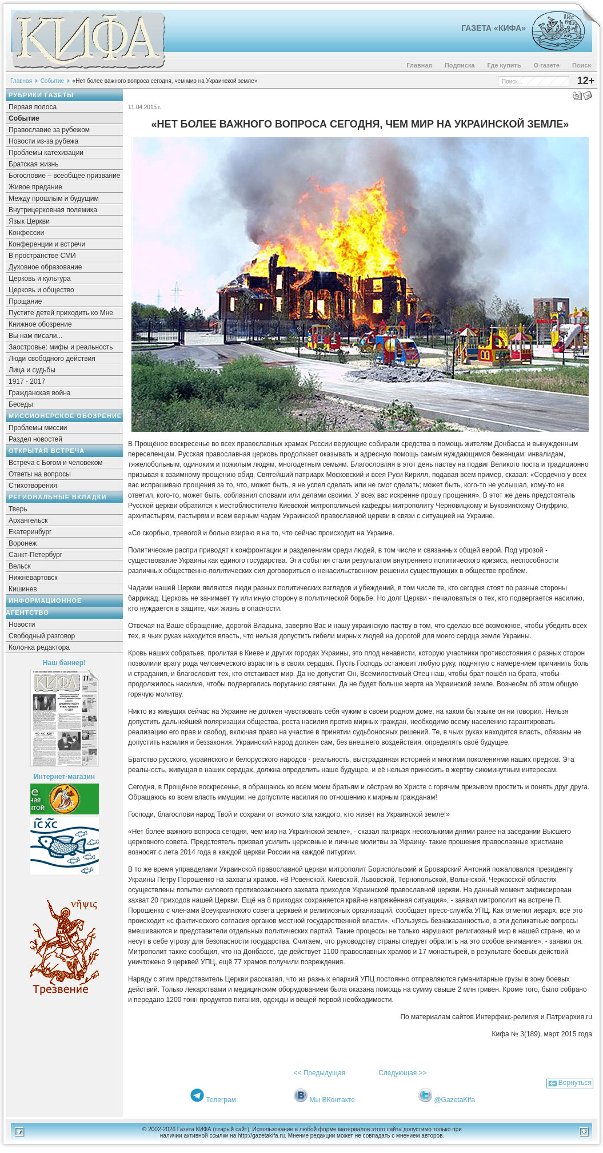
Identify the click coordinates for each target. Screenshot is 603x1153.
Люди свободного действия (52, 359)
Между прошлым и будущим (54, 198)
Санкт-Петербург (35, 555)
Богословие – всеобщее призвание (64, 176)
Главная (419, 65)
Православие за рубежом (49, 130)
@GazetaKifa (454, 1100)
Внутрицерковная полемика (53, 210)
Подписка (460, 65)
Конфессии (26, 233)
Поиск (581, 65)
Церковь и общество (41, 290)
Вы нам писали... (35, 336)
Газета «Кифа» (493, 28)
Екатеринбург (30, 532)
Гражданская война (39, 393)
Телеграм (221, 1100)
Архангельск (28, 520)
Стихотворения (33, 486)
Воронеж (23, 543)
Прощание (25, 301)
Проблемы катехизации (46, 153)
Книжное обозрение (40, 324)
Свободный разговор (42, 636)
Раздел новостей (35, 439)
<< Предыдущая (319, 1073)
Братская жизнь (33, 164)
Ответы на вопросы (40, 474)
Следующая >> (402, 1073)
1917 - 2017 (27, 381)
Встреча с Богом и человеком (56, 463)
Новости (22, 625)
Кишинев (23, 589)
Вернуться (575, 1083)
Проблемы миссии (38, 428)
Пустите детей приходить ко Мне (61, 313)
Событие (52, 81)
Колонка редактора (39, 647)
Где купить (504, 65)
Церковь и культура (40, 279)
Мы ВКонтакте (332, 1100)
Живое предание (35, 187)
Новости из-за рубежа (43, 141)
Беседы (21, 404)
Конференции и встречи (47, 244)
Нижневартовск (33, 578)
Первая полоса (33, 107)
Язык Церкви (29, 221)
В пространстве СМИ (42, 256)
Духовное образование (45, 267)
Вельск (20, 566)
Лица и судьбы (32, 370)
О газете (547, 65)
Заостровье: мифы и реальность (61, 347)
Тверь (18, 509)
